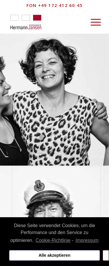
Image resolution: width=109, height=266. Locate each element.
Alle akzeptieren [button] (55, 255)
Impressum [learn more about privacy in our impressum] (87, 240)
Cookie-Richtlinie (53, 240)
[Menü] (93, 22)
